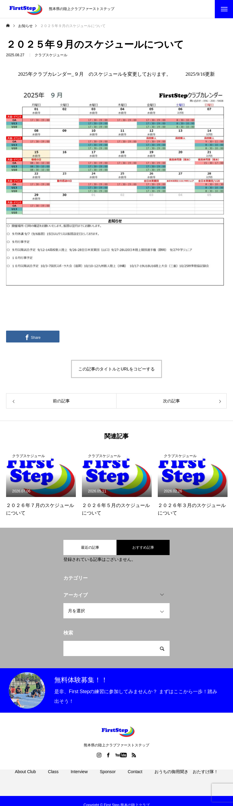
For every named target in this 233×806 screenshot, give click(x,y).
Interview (79, 778)
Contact (135, 778)
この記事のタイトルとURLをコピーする (116, 369)
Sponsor (108, 778)
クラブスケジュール (51, 56)
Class (53, 778)
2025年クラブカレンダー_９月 (51, 74)
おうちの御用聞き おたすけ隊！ (186, 778)
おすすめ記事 (143, 547)
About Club (25, 778)
